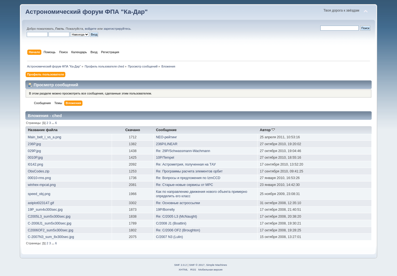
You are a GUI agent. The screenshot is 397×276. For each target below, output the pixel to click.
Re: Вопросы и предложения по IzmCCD (188, 178)
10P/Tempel (165, 157)
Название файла (42, 130)
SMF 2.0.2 (180, 264)
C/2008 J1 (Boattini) (171, 223)
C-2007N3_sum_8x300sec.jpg (51, 237)
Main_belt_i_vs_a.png (44, 137)
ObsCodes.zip (38, 171)
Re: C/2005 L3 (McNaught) (176, 216)
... (53, 123)
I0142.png (35, 164)
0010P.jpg (35, 157)
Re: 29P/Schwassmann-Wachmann (183, 151)
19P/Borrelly (165, 210)
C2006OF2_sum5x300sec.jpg (50, 230)
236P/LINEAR (167, 144)
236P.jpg (34, 144)
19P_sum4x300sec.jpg (45, 210)
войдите (90, 28)
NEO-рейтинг (166, 137)
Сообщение (166, 130)
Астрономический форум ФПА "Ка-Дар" (86, 11)
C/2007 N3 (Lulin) (169, 237)
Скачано (132, 130)
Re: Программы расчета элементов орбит (189, 171)
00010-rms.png (39, 178)
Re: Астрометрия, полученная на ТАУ (186, 164)
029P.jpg (34, 151)
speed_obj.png (39, 194)
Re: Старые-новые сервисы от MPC (184, 185)
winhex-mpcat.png (42, 185)
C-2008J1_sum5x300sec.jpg (49, 223)
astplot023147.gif (41, 203)
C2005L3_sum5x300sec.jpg (49, 216)
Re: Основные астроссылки (178, 203)
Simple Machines (216, 264)
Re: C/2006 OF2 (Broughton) (178, 230)
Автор (267, 130)
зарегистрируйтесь (116, 28)
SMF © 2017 (197, 264)
